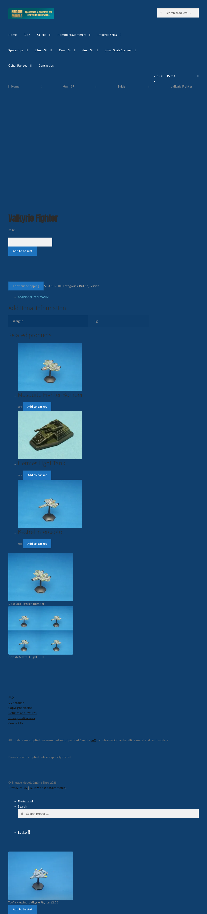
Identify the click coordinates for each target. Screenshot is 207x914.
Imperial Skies (107, 35)
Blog (27, 35)
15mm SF (65, 50)
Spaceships (15, 50)
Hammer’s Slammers (72, 35)
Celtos (41, 35)
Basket (24, 832)
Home (12, 35)
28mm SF (41, 50)
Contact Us (46, 65)
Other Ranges (17, 65)
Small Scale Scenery (118, 50)
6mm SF (87, 50)
